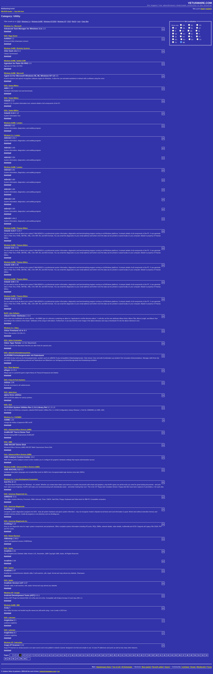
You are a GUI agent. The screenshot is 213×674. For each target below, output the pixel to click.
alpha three (13, 392)
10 (42, 655)
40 (157, 655)
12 (49, 655)
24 (95, 655)
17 (68, 655)
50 (195, 655)
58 (21, 659)
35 (137, 655)
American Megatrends (16, 506)
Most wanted (146, 667)
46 (180, 655)
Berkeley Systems (23, 48)
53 (206, 655)
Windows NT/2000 (50, 21)
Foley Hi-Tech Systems (17, 380)
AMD (10, 442)
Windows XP (61, 21)
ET (199, 28)
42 (164, 655)
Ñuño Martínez (14, 367)
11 (45, 655)
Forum (209, 667)
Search (167, 667)
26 (103, 655)
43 (168, 655)
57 (17, 659)
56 (13, 659)
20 (80, 655)
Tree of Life (116, 667)
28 (111, 655)
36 (141, 655)
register (208, 9)
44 (172, 655)
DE (191, 31)
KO (183, 37)
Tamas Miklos (13, 85)
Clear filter (85, 21)
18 (72, 655)
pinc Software (14, 313)
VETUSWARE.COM (200, 2)
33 (130, 655)
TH (175, 42)
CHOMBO (17, 417)
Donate (193, 667)
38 (149, 655)
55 (9, 659)
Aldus (16, 328)
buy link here (19, 11)
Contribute (185, 667)
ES (192, 39)
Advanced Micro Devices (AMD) (20, 429)
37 (145, 655)
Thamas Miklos (22, 228)
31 (122, 655)
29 (114, 655)
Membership (201, 667)
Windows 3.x (26, 21)
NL (192, 28)
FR (183, 31)
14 (57, 655)
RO (175, 39)
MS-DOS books (6, 11)
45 (176, 655)
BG (191, 25)
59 (25, 659)
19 (76, 655)
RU (184, 39)
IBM (18, 605)
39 (153, 655)
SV (200, 39)
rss (58, 671)
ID (192, 34)
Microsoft (17, 26)
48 (187, 655)
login (203, 9)
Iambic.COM (21, 61)
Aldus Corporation (15, 340)
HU (184, 34)
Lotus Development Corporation (26, 479)
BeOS (74, 21)
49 (191, 655)
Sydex (11, 548)
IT (199, 34)
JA (175, 37)
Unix (78, 21)
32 (126, 655)
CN (200, 25)
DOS (18, 21)
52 (203, 655)
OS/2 (69, 21)
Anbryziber (18, 642)
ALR (10, 405)
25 (99, 655)
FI (175, 31)
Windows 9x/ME (37, 21)
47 (183, 655)
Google (17, 593)
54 (6, 659)
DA (183, 28)
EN (183, 25)
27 (107, 655)
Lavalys (19, 123)
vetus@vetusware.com (48, 671)
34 (134, 655)
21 (84, 655)
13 (53, 655)
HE (175, 34)
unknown (12, 617)
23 (91, 655)
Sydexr (11, 568)
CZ (175, 28)
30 (118, 655)
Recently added (157, 667)
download (7, 31)
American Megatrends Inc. (18, 494)
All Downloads (127, 667)
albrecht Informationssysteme (19, 353)
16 (65, 655)
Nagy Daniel (13, 36)
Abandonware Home (103, 667)
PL (191, 37)
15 (61, 655)
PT (199, 37)
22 (88, 655)
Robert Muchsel (14, 536)
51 (199, 655)
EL (199, 31)
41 (160, 655)
